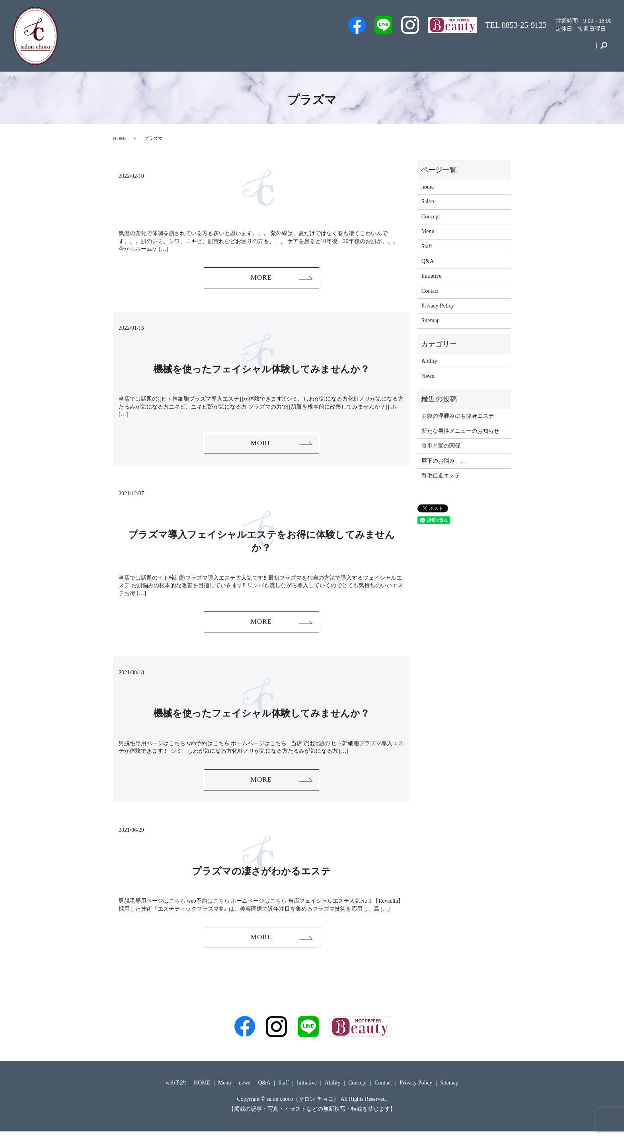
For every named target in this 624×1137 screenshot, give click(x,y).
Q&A (451, 49)
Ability (429, 361)
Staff (395, 49)
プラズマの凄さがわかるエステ (261, 875)
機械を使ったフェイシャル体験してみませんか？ (261, 370)
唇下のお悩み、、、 (446, 461)
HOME (120, 138)
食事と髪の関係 (440, 446)
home (427, 187)
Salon (422, 49)
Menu (479, 49)
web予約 (364, 49)
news (244, 1088)
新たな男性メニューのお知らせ (460, 431)
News (427, 376)
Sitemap (430, 320)
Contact (579, 49)
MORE (261, 278)
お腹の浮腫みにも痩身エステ (457, 416)
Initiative (511, 49)
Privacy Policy (437, 306)
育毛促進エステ (440, 476)
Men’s (331, 49)
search (603, 49)
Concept (545, 49)
